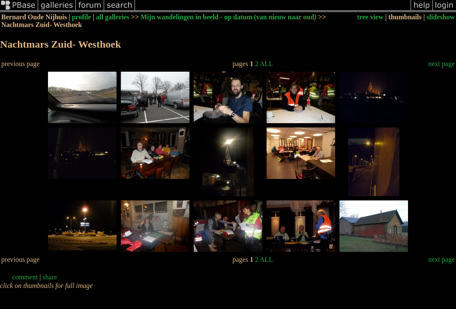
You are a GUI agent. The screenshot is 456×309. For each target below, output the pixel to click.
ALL (266, 63)
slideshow (440, 17)
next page (441, 63)
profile (81, 17)
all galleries (112, 17)
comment (25, 277)
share (49, 277)
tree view (370, 17)
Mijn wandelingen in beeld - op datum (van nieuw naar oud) (228, 17)
